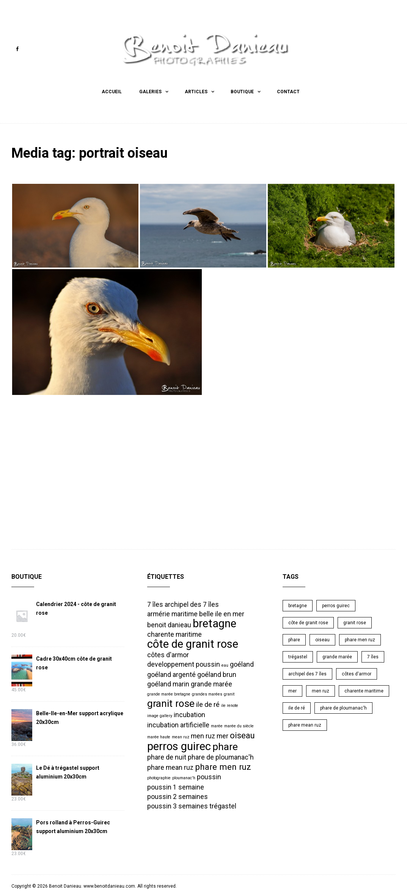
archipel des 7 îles (307, 673)
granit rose (354, 622)
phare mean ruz (304, 724)
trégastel (297, 656)
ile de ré (296, 707)
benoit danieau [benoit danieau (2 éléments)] (169, 624)
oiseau (322, 639)
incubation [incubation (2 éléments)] (189, 714)
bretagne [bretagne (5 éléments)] (214, 622)
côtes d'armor (356, 673)
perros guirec (336, 605)
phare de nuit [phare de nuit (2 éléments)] (166, 756)
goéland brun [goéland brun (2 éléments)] (216, 674)
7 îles (373, 656)
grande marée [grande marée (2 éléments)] (211, 683)
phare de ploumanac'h (343, 707)
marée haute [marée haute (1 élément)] (158, 736)
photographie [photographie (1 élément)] (159, 777)
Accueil (112, 91)
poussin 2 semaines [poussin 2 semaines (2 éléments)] (177, 796)
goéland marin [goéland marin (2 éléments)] (168, 683)
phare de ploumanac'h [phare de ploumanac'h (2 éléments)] (221, 756)
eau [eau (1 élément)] (225, 664)
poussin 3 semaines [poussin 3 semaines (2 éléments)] (177, 805)
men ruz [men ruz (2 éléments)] (203, 735)
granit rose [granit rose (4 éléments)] (171, 702)
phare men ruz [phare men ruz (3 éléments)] (223, 766)
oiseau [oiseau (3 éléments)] (242, 734)
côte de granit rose (308, 622)
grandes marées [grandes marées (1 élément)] (207, 693)
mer (292, 690)
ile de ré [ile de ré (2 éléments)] (208, 704)
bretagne (297, 605)
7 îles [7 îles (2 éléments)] (155, 604)
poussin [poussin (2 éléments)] (209, 776)
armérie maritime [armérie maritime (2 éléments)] (172, 613)
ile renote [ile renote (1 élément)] (229, 704)
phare (294, 639)
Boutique (242, 91)
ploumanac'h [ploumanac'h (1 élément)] (183, 777)
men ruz (320, 690)
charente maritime (363, 690)
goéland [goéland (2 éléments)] (242, 663)
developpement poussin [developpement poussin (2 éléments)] (183, 663)
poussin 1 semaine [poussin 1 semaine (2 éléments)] (175, 786)
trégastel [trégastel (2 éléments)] (222, 805)
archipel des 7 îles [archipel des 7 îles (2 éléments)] (192, 604)
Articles (196, 91)
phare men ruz (360, 639)
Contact (288, 91)
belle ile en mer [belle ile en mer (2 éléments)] (221, 613)
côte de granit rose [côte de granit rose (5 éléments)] (192, 643)
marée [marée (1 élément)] (217, 725)
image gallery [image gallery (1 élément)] (159, 715)
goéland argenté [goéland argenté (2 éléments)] (171, 674)
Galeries (150, 91)
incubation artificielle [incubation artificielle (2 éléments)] (178, 724)
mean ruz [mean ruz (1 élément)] (180, 736)
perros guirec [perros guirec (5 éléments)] (179, 745)
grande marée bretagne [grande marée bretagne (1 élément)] (168, 693)
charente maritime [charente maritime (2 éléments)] (174, 634)
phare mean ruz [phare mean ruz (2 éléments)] (170, 767)
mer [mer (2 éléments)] (222, 735)
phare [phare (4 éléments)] (225, 745)
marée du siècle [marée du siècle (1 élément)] (239, 725)
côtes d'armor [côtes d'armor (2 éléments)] (168, 654)
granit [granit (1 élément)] (229, 693)
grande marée (337, 656)
